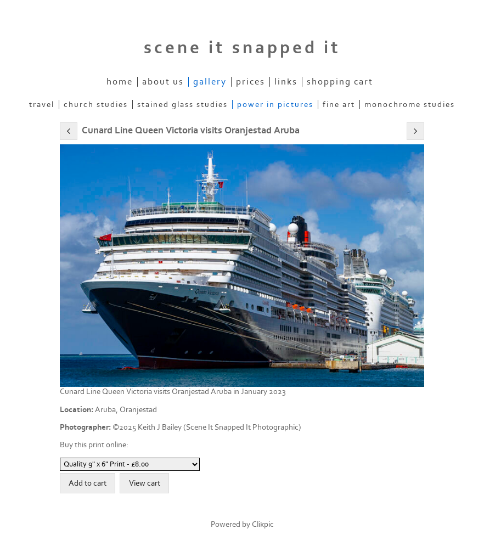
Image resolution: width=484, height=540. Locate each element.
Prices (250, 82)
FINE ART (339, 104)
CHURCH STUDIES (96, 104)
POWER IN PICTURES (275, 104)
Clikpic (263, 524)
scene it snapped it (242, 47)
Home (119, 82)
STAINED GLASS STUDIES (182, 104)
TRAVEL (41, 104)
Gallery (210, 82)
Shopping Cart (340, 82)
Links (285, 82)
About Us (163, 82)
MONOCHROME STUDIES (409, 104)
